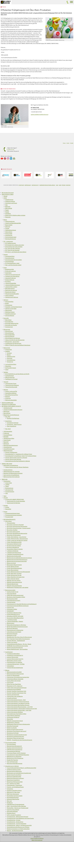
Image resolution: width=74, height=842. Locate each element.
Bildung (7, 670)
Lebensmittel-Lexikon (11, 287)
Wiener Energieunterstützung (15, 647)
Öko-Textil (8, 429)
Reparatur (8, 217)
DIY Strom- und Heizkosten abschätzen (15, 252)
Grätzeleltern (10, 666)
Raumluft (5, 442)
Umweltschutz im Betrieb (12, 766)
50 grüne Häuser (11, 744)
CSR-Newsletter (7, 431)
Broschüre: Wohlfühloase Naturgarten (17, 533)
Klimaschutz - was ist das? (12, 341)
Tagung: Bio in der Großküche (15, 696)
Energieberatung (9, 258)
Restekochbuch (11, 813)
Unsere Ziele (8, 483)
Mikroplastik (8, 208)
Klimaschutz (6, 329)
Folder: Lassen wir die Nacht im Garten (17, 540)
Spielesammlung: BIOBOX (14, 689)
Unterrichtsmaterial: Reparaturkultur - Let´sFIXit (20, 707)
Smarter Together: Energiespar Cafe (16, 691)
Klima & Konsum (9, 333)
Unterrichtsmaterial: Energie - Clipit (16, 700)
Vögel (6, 369)
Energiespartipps (9, 256)
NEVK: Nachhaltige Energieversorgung (17, 626)
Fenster (7, 228)
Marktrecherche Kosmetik (14, 556)
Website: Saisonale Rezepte (14, 585)
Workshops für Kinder (13, 733)
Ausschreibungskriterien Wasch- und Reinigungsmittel (21, 768)
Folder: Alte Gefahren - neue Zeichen (16, 537)
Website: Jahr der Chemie (13, 580)
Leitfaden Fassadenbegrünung (15, 554)
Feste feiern (8, 273)
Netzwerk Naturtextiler (13, 799)
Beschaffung (6, 413)
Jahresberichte (9, 490)
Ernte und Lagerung (10, 271)
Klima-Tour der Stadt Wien (14, 684)
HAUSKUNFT (10, 611)
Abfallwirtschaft (7, 408)
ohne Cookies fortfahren (37, 838)
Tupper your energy (12, 642)
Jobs (60, 185)
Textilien (5, 372)
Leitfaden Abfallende (12, 551)
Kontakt (68, 185)
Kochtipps (8, 281)
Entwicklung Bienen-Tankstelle (15, 679)
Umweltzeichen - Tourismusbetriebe (16, 823)
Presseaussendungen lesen (12, 513)
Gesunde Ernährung (10, 278)
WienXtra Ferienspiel (12, 726)
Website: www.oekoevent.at (14, 582)
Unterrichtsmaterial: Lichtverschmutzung (18, 701)
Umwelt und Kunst (12, 698)
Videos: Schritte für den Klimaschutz (14, 340)
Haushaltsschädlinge (10, 393)
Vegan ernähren (9, 295)
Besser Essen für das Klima (14, 775)
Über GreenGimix (11, 426)
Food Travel (10, 682)
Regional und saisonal (11, 290)
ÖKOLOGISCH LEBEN (7, 194)
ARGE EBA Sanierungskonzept (15, 595)
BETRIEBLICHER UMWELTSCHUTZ (11, 406)
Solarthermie (8, 235)
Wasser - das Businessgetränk (15, 830)
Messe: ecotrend (11, 563)
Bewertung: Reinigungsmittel (14, 782)
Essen (5, 267)
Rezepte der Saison (10, 292)
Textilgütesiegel (9, 375)
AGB (57, 185)
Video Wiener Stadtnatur (13, 715)
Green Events (7, 440)
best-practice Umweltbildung (11, 475)
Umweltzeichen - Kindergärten (15, 822)
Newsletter (8, 509)
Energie (5, 254)
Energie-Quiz (10, 607)
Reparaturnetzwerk (12, 633)
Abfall (5, 198)
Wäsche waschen (10, 377)
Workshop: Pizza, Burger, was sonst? (16, 731)
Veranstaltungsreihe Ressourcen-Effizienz (18, 827)
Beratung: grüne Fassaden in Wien (16, 597)
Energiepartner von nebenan (14, 662)
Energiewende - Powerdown (14, 785)
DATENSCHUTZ (35, 185)
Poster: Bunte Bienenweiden (14, 568)
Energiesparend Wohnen (13, 751)
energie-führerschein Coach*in (15, 659)
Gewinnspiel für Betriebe (13, 503)
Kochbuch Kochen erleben (14, 545)
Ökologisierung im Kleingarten (15, 630)
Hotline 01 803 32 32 (12, 592)
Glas (6, 205)
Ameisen (9, 353)
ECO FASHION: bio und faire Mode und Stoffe (17, 374)
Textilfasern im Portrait (11, 379)
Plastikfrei (8, 213)
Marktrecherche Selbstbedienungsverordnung (19, 558)
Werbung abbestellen (11, 400)
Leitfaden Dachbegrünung (14, 552)
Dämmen (7, 226)
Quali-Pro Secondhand (13, 809)
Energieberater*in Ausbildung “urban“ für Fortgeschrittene (20, 456)
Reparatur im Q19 (11, 635)
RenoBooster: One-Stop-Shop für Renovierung (19, 637)
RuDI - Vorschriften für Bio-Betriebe (16, 806)
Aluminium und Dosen (11, 203)
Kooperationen (9, 488)
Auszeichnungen (9, 491)
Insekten (7, 351)
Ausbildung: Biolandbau (13, 653)
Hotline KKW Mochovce (13, 614)
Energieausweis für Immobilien (13, 260)
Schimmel (8, 398)
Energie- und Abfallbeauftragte (15, 787)
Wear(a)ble (10, 719)
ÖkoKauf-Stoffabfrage (13, 418)
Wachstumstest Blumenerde (14, 763)
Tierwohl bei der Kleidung (12, 385)
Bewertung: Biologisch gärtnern (15, 778)
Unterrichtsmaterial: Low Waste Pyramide (18, 703)
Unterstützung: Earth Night (14, 632)
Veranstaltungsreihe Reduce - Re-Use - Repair (19, 644)
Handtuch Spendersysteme (14, 790)
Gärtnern (5, 300)
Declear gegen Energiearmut (14, 748)
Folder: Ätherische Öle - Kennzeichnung (17, 538)
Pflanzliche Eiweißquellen (12, 293)
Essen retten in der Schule (14, 680)
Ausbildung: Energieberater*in (15, 655)
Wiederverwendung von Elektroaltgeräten (18, 829)
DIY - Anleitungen (8, 241)
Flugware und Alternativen (12, 276)
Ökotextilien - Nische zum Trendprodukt (17, 808)
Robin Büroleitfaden (12, 811)
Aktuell (5, 196)
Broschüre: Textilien (12, 530)
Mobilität (5, 436)
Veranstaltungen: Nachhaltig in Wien (16, 714)
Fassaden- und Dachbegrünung (13, 307)
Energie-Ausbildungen (11, 452)
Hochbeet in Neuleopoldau (14, 612)
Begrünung (6, 411)
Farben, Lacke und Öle (11, 391)
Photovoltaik (8, 233)
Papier (7, 210)
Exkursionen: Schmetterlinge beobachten (18, 677)
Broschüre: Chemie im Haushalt (15, 524)
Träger (7, 486)
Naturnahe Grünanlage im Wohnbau (16, 625)
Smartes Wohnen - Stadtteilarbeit (16, 640)
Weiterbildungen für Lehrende (11, 471)
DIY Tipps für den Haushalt (12, 250)
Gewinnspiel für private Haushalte (16, 501)
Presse (4, 7)
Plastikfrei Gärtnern (10, 314)
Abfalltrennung (9, 199)
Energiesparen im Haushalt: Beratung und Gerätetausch (21, 604)
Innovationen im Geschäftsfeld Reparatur (18, 755)
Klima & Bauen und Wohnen (12, 338)
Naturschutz (6, 348)
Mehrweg (7, 206)
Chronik (5, 497)
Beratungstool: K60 (12, 599)
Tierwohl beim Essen (10, 383)
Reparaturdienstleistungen (10, 445)
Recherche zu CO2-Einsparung (15, 758)
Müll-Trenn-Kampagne (13, 794)
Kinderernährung (9, 280)
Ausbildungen (9, 652)
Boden (7, 303)
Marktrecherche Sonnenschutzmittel (17, 561)
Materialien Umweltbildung (10, 465)
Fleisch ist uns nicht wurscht (12, 274)
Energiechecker (11, 602)
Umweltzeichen (7, 447)
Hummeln (9, 358)
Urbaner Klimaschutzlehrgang (15, 667)
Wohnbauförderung (10, 239)
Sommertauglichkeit (10, 237)
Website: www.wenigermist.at (15, 721)
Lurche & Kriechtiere (10, 364)
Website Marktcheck (12, 584)
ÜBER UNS (4, 479)
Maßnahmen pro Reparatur (14, 756)
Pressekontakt (9, 517)
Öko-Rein (7, 416)
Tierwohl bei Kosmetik (11, 387)
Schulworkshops (7, 470)
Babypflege (8, 320)
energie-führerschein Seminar (13, 459)
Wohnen (5, 389)
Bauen (5, 219)
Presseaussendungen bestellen (13, 515)
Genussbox (10, 788)
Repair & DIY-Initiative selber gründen (15, 215)
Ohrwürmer (10, 361)
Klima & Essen (9, 331)
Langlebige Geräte (12, 619)
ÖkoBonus (10, 802)
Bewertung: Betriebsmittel (14, 776)
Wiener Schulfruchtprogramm (15, 729)
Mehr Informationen (37, 840)
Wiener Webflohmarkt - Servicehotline (17, 649)
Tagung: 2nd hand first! (13, 694)
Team (4, 496)
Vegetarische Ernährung (11, 297)
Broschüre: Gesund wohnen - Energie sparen (18, 528)
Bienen (9, 354)
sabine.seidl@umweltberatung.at (39, 114)
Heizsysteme (8, 232)
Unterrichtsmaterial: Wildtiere (15, 712)
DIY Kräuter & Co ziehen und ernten (14, 245)
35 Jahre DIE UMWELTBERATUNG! (14, 499)
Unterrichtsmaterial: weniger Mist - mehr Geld (19, 710)
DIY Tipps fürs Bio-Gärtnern (12, 248)
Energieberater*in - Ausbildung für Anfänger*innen (18, 454)
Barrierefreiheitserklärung (47, 185)
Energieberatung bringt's (13, 600)
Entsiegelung (8, 305)
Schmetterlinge (11, 360)
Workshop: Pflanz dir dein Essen (15, 738)
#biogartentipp (9, 301)
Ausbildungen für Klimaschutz (13, 343)
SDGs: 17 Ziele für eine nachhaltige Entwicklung (17, 345)
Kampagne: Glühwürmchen (14, 544)
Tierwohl (5, 382)
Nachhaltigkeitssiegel (13, 797)
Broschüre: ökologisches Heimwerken (17, 526)
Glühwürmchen (11, 356)
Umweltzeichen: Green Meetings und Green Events (20, 818)
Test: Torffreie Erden (12, 761)
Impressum (28, 185)
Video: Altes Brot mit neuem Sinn (15, 577)
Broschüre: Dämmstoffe (13, 531)
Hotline (7, 507)
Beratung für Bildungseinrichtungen (12, 473)
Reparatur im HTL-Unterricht (14, 686)
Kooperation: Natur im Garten (15, 549)
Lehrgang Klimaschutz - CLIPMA (15, 664)
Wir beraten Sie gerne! (8, 192)
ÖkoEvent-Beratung (12, 628)
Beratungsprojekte (10, 590)
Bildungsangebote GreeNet (14, 672)
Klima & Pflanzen (9, 336)
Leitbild (7, 484)
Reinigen (7, 396)
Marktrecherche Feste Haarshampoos (17, 559)
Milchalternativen (10, 288)
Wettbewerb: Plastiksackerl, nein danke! (17, 587)
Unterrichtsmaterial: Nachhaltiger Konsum (18, 705)
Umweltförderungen (8, 449)
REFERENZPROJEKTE (9, 519)
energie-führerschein (12, 657)
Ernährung (6, 433)
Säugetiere (8, 366)
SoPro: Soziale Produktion (14, 815)
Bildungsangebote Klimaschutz (15, 673)
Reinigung (6, 443)
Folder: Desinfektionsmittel (14, 542)
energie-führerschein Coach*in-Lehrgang (16, 457)
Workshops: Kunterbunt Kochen (15, 736)
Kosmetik (6, 318)
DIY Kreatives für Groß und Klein (13, 246)
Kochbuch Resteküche (13, 547)
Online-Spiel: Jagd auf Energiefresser (17, 687)
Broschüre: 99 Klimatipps (14, 535)
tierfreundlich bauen (10, 368)
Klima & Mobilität (10, 334)
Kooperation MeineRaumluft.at (15, 618)
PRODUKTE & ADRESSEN (9, 404)
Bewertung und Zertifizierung (11, 415)
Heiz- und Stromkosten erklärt (13, 265)
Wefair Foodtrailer (12, 727)
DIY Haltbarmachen (10, 243)
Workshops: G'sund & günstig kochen (17, 734)
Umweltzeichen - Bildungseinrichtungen (17, 816)
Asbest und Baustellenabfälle (13, 223)
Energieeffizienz (7, 435)
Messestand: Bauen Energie (14, 565)
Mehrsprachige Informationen (11, 477)
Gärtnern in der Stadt (10, 308)
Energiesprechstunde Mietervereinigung (18, 605)
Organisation (6, 481)
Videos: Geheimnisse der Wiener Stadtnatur (16, 467)
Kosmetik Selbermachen (11, 323)
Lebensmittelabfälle (10, 283)
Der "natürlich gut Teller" (13, 783)
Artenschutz (8, 349)
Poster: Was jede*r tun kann (14, 573)
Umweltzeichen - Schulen (13, 820)
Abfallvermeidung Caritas (14, 769)
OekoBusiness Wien (8, 438)
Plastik (7, 212)
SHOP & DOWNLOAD (7, 402)
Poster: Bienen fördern (13, 566)
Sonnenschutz (9, 327)
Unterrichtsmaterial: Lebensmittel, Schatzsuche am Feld (22, 708)
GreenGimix (8, 421)
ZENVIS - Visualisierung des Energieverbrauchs (19, 740)
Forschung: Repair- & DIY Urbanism (16, 753)
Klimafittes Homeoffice (11, 395)
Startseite (21, 185)
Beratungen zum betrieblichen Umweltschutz (19, 773)
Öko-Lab (9, 801)
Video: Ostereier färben (13, 578)
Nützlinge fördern (10, 312)
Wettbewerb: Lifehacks (13, 722)
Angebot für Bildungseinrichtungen (12, 409)
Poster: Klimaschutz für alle (14, 575)
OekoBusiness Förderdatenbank (15, 804)
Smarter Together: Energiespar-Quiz (16, 693)
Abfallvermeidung (10, 201)
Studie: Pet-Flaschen (12, 760)
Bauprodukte (8, 225)
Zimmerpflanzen (9, 315)
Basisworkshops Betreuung (14, 771)
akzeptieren (37, 836)
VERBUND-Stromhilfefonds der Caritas (17, 646)
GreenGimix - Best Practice (14, 424)
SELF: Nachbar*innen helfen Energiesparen (18, 639)
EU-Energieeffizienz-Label (12, 263)
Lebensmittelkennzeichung (12, 285)
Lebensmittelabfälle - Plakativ (15, 621)
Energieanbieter (9, 261)
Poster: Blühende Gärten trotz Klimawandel (18, 571)
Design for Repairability (13, 675)
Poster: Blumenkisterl (12, 570)
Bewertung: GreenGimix (13, 780)
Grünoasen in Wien (12, 609)
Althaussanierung (10, 221)
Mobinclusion (10, 623)
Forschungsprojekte (10, 742)
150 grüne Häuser (11, 593)
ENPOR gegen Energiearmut (14, 749)
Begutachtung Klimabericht (14, 746)
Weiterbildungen (7, 450)
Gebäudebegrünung (10, 230)
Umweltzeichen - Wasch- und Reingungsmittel (19, 825)
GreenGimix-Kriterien (12, 422)
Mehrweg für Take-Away (13, 792)
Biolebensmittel (9, 269)
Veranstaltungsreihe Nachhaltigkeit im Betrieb (17, 461)
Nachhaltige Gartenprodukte (14, 795)
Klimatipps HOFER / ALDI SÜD (15, 616)
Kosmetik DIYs (9, 321)
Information (8, 521)
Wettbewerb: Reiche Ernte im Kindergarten (18, 724)
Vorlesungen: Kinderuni (13, 717)
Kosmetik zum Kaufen (11, 325)
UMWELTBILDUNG (7, 463)
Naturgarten (8, 310)
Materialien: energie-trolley (14, 660)
